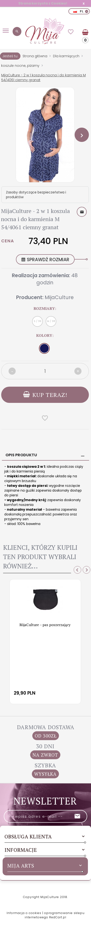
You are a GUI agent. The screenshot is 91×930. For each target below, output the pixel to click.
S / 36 (37, 321)
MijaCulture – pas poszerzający (45, 624)
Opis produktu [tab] (21, 455)
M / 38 (51, 321)
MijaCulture (59, 297)
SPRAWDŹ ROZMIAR (45, 259)
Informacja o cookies (24, 913)
